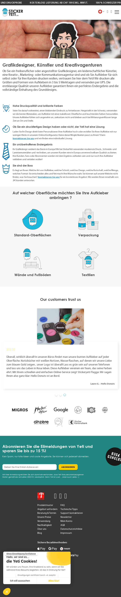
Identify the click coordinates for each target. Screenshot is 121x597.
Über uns (41, 529)
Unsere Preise (44, 517)
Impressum (66, 533)
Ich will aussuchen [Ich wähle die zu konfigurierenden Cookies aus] (20, 580)
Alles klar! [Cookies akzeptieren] (53, 580)
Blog (39, 533)
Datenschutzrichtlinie (71, 529)
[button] (7, 591)
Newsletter (66, 517)
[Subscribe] (68, 467)
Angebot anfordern (47, 509)
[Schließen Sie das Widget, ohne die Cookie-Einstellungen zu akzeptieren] (21, 553)
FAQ (62, 505)
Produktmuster (45, 505)
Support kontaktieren (71, 513)
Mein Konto (66, 521)
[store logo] (12, 12)
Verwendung (43, 521)
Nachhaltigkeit (44, 525)
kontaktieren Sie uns (23, 138)
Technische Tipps (69, 509)
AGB (62, 525)
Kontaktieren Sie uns (48, 177)
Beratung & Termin (46, 513)
